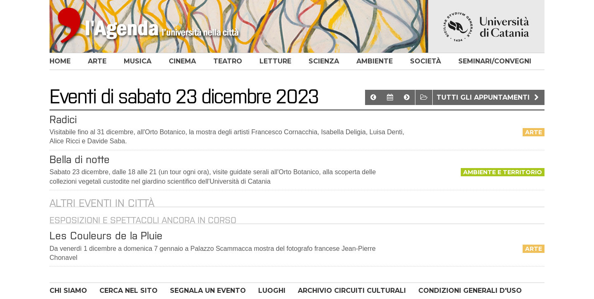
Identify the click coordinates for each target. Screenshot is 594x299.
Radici (63, 119)
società (425, 61)
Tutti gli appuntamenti (488, 97)
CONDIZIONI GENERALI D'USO (470, 290)
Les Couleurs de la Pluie (106, 235)
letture (275, 61)
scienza (324, 61)
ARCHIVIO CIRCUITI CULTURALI (352, 290)
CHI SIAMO (68, 290)
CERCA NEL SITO (128, 290)
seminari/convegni (494, 61)
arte (97, 61)
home (60, 61)
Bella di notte (80, 159)
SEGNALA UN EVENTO (208, 290)
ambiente (374, 61)
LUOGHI (271, 290)
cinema (182, 61)
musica (137, 61)
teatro (227, 61)
